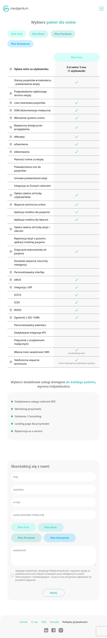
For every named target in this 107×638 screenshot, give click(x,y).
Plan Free (23, 527)
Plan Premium (26, 538)
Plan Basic (51, 527)
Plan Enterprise (59, 538)
